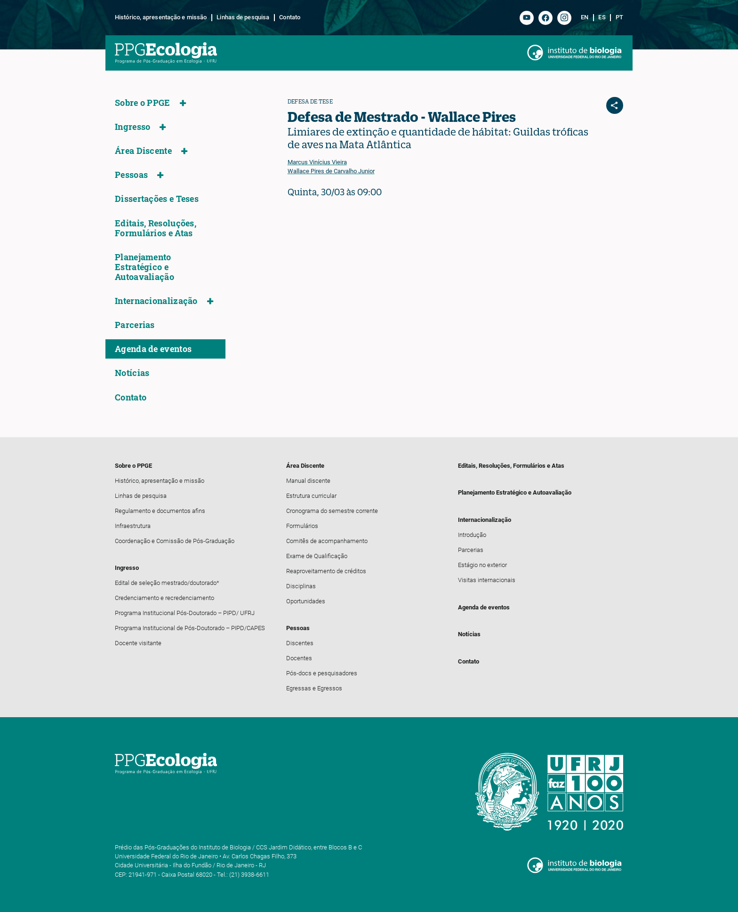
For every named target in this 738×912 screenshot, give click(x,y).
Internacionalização (156, 301)
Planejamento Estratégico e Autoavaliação (144, 267)
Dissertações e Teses (157, 199)
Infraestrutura (133, 525)
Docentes (299, 658)
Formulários (302, 525)
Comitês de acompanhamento (327, 540)
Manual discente (308, 480)
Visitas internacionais (486, 580)
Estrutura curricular (311, 495)
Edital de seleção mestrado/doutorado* (167, 582)
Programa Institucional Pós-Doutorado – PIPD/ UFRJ (185, 612)
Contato (289, 17)
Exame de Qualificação (316, 556)
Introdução (472, 534)
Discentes (299, 643)
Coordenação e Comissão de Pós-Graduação (174, 540)
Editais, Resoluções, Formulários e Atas (155, 228)
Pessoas (131, 175)
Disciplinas (301, 586)
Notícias (132, 373)
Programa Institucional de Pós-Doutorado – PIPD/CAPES (190, 628)
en (584, 17)
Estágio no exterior (482, 564)
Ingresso (132, 127)
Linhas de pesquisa (243, 17)
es (601, 17)
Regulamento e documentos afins (160, 510)
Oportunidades (305, 601)
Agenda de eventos (153, 349)
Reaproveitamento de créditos (326, 571)
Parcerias (135, 325)
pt (619, 17)
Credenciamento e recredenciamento (164, 597)
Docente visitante (138, 643)
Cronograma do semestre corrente (332, 510)
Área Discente (143, 151)
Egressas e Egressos (314, 688)
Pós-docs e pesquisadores (321, 673)
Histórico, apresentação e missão (161, 17)
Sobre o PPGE (142, 103)
